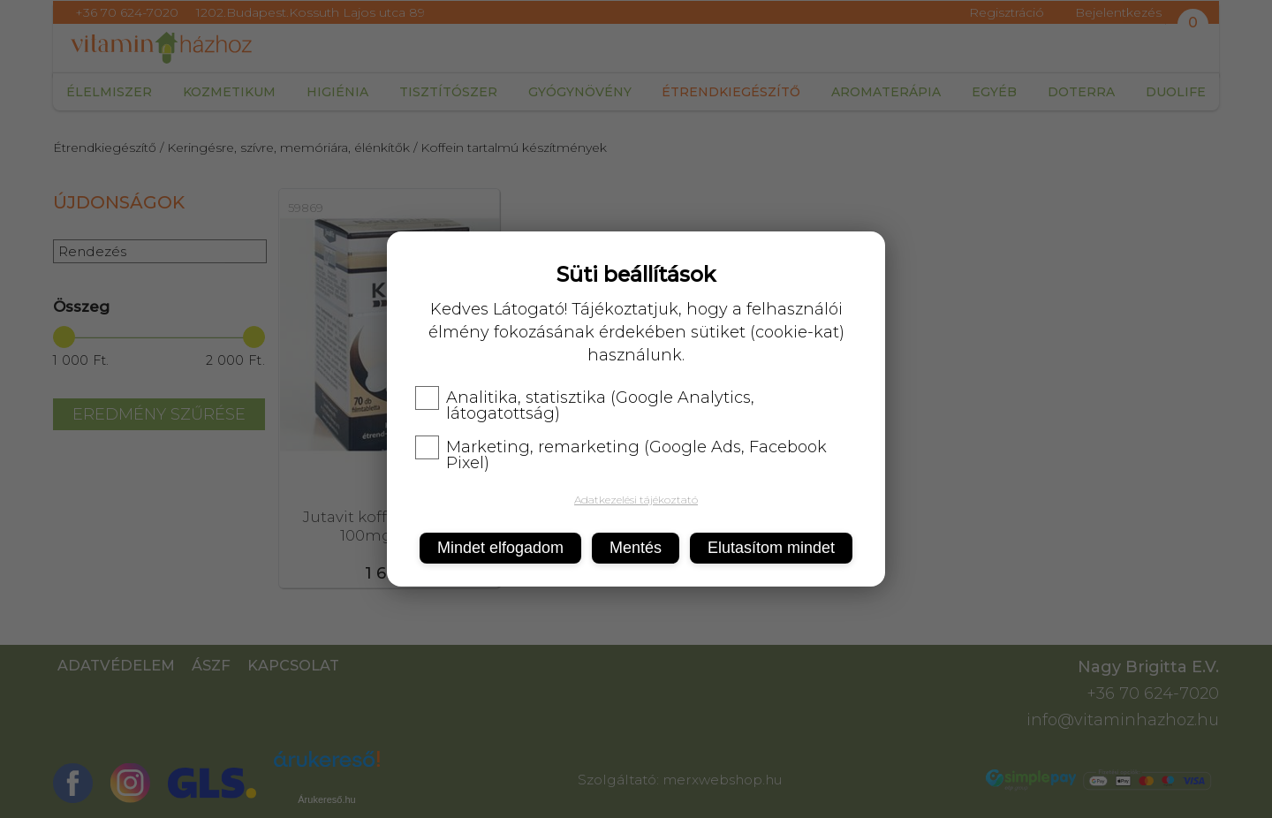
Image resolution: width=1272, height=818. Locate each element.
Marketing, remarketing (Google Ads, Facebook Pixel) (621, 455)
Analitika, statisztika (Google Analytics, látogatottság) (584, 405)
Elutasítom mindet (771, 548)
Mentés (636, 548)
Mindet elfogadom (500, 548)
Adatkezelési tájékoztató (636, 499)
